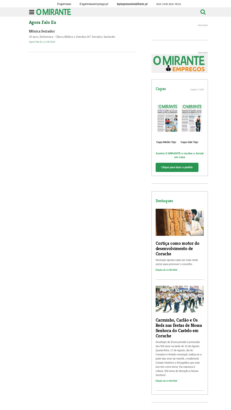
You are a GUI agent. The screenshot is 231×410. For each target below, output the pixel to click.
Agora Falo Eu (36, 42)
